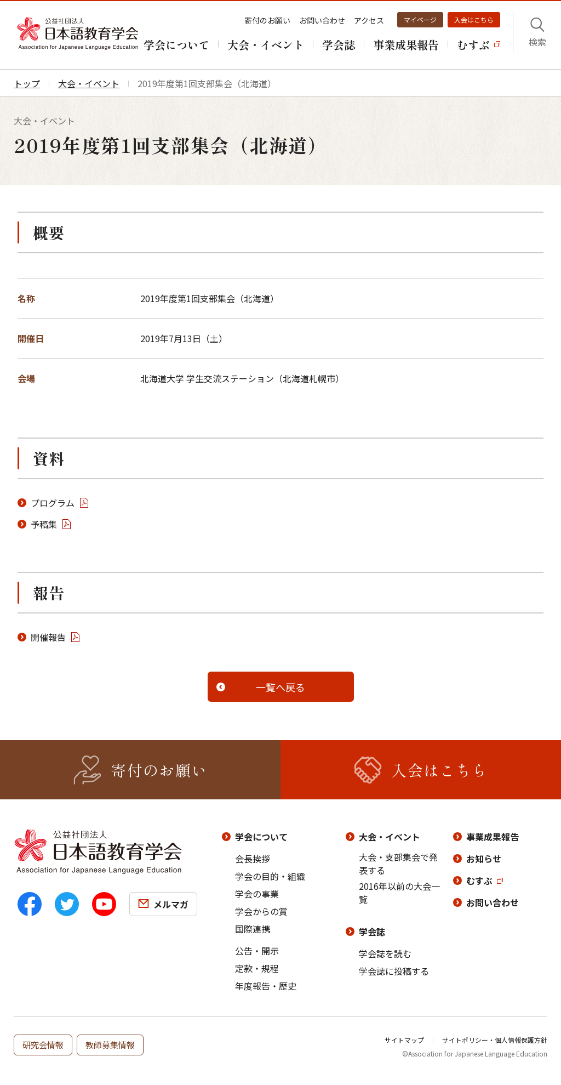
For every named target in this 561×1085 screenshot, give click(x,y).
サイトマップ (404, 1039)
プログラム (53, 502)
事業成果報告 (492, 836)
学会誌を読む (385, 953)
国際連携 (252, 928)
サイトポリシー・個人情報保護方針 (494, 1039)
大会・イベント (389, 836)
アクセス (369, 20)
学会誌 (372, 931)
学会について (261, 836)
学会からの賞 (261, 911)
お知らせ (483, 858)
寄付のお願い (267, 20)
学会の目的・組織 (270, 876)
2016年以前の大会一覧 (399, 892)
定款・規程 (257, 968)
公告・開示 (257, 950)
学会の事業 (257, 893)
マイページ (420, 19)
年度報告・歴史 (265, 985)
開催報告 (48, 637)
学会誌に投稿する (394, 971)
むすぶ (479, 880)
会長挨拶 (252, 858)
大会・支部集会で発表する (398, 863)
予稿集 (44, 524)
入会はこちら (474, 19)
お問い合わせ (322, 20)
